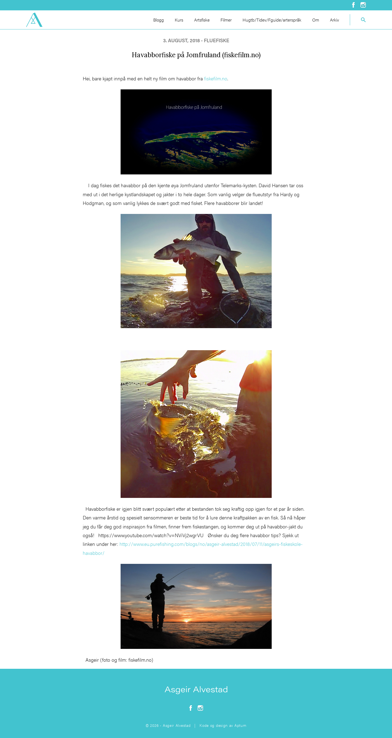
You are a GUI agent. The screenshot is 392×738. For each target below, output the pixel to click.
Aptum (240, 725)
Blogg (158, 20)
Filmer (226, 20)
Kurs (179, 20)
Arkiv (334, 20)
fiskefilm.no (215, 78)
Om (315, 20)
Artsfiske (202, 20)
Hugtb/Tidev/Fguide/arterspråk (272, 20)
